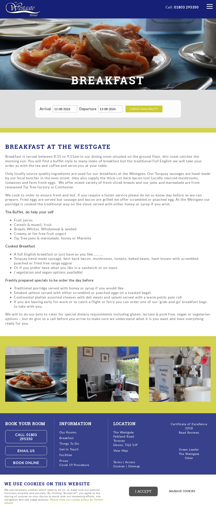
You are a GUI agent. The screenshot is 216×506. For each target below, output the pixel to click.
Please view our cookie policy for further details (54, 501)
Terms (117, 462)
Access (130, 462)
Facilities (65, 455)
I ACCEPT (143, 491)
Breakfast (66, 438)
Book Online (26, 462)
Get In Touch (69, 449)
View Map (120, 450)
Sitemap (134, 466)
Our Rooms (67, 432)
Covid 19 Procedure (74, 465)
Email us (26, 450)
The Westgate (189, 454)
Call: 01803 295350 (26, 436)
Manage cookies (182, 491)
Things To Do (69, 443)
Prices (63, 461)
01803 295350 (186, 7)
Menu (208, 7)
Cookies (119, 466)
